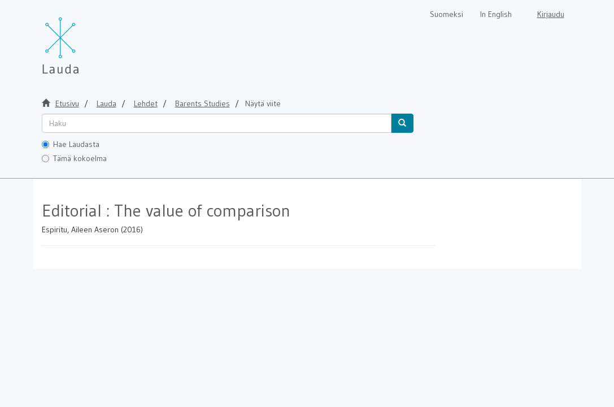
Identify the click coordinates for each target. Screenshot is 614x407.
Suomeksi (446, 14)
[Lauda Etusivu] (84, 39)
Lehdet (146, 103)
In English (496, 14)
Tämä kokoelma (74, 158)
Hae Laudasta (70, 144)
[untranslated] (216, 123)
